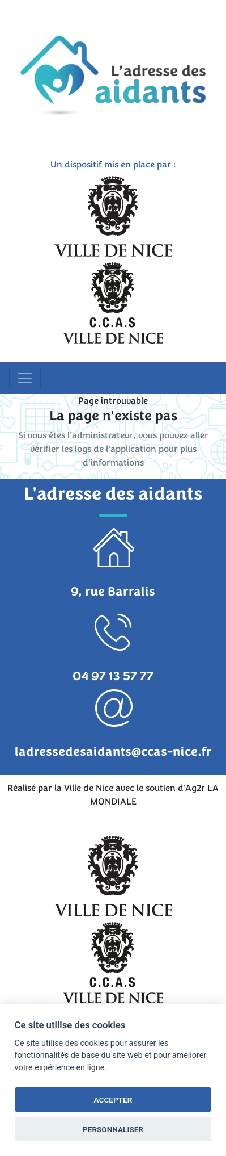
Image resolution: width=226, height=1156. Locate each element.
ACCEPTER (113, 1099)
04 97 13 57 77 (113, 676)
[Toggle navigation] (25, 378)
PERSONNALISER (113, 1129)
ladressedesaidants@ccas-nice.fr (113, 751)
